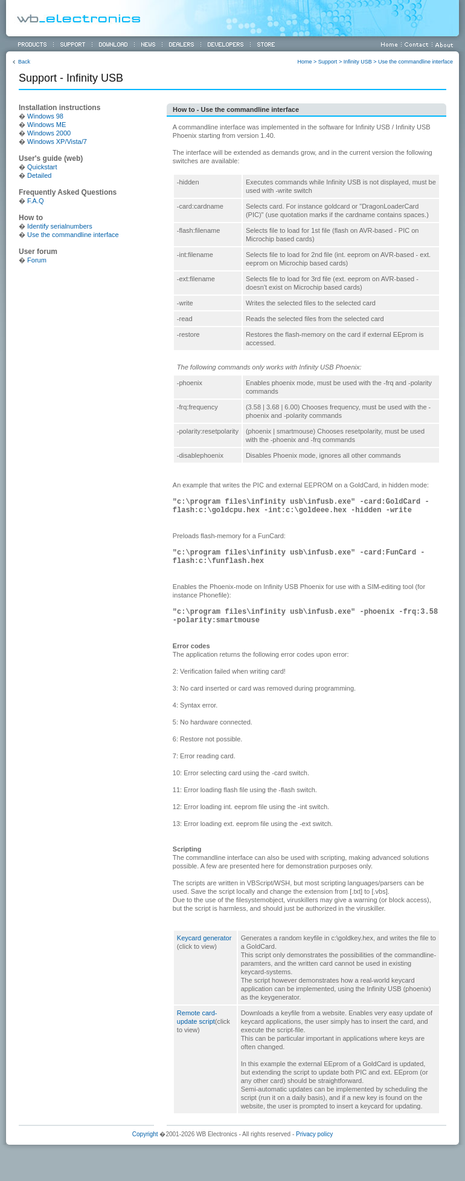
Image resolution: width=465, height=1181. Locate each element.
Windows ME (46, 124)
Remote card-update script (203, 1021)
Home (305, 62)
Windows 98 (45, 116)
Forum (36, 260)
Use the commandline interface (415, 62)
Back (24, 62)
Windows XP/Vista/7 (57, 141)
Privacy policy (314, 1134)
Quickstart (42, 167)
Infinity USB (358, 62)
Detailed (39, 175)
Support (328, 62)
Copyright (145, 1134)
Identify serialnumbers (59, 226)
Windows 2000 (49, 133)
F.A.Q (35, 200)
